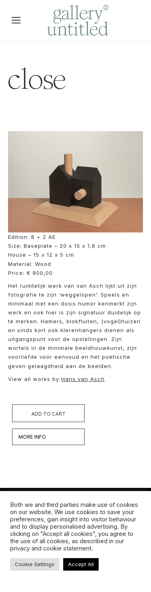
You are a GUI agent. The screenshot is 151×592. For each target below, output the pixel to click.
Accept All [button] (81, 564)
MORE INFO (32, 437)
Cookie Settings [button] (34, 564)
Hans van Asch (83, 379)
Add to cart (48, 414)
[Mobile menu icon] (16, 20)
